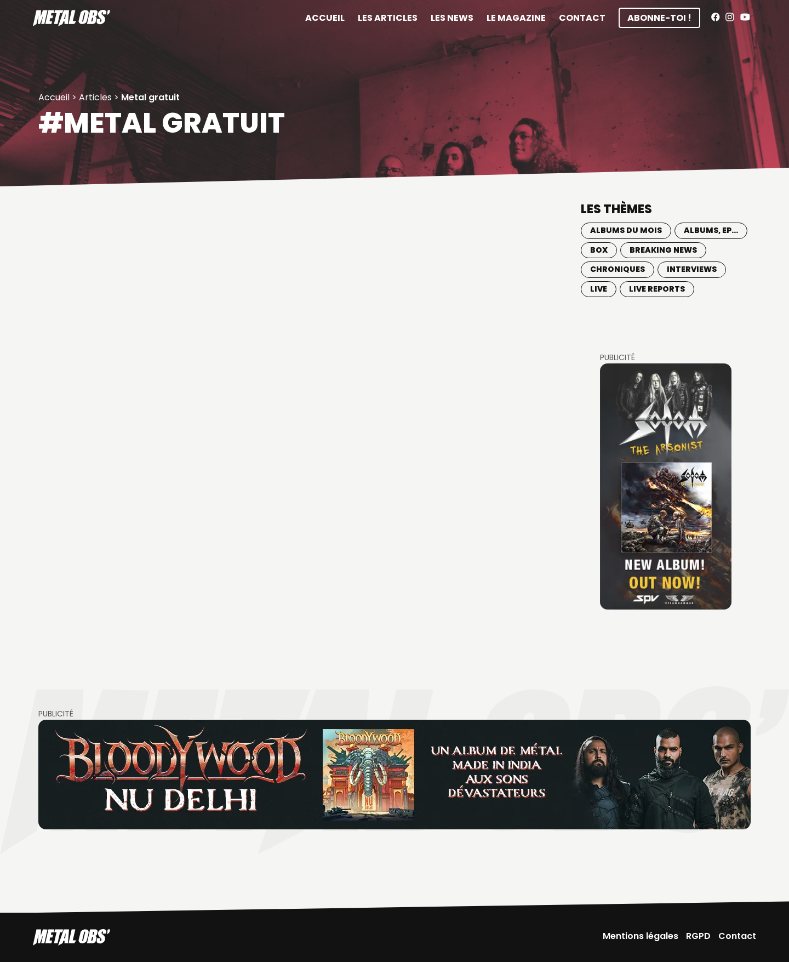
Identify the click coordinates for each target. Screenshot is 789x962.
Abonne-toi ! (659, 18)
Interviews (692, 269)
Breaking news (663, 249)
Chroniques (617, 269)
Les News (452, 18)
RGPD (698, 936)
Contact (582, 18)
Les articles (388, 18)
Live (598, 288)
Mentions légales (640, 936)
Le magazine (516, 18)
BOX (599, 249)
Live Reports (657, 288)
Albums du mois (626, 230)
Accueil (325, 18)
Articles (95, 97)
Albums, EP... (711, 230)
